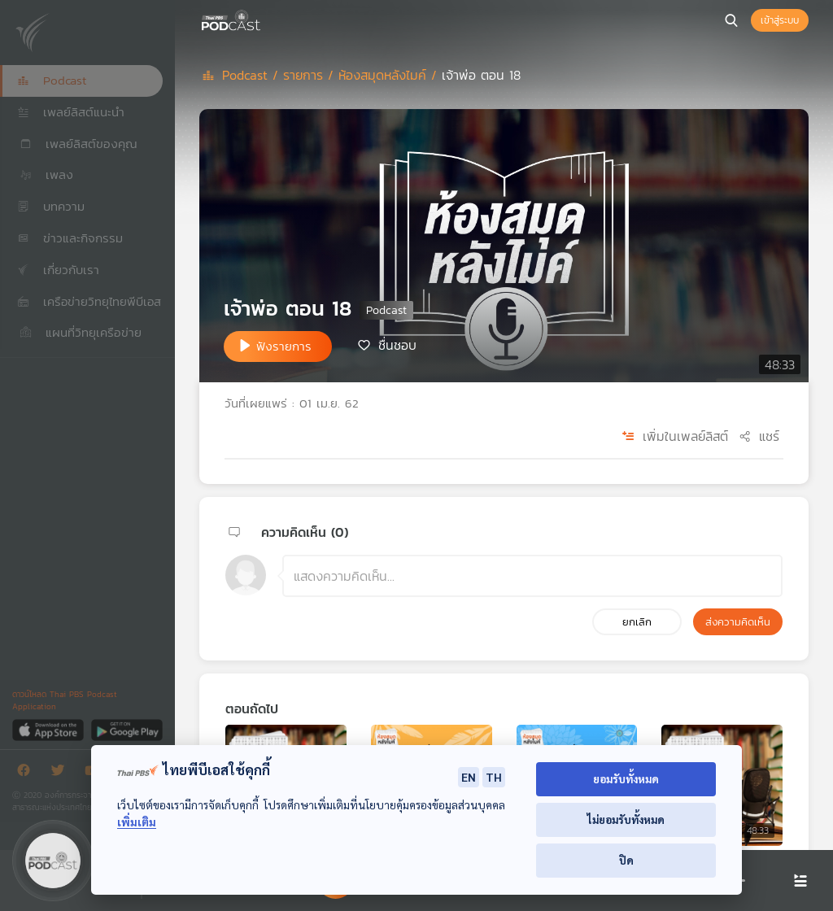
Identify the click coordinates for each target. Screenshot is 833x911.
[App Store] (49, 729)
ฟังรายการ (284, 346)
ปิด (626, 860)
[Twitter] (61, 773)
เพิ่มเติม (136, 822)
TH (494, 776)
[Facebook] (27, 773)
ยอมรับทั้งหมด (626, 779)
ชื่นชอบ (397, 345)
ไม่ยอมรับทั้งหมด (626, 819)
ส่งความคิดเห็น (737, 622)
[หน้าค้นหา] (731, 20)
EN (468, 776)
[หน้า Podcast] (264, 18)
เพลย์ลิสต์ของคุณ (77, 143)
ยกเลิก (637, 622)
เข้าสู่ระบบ (780, 20)
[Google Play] (126, 729)
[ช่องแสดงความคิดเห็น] (532, 576)
